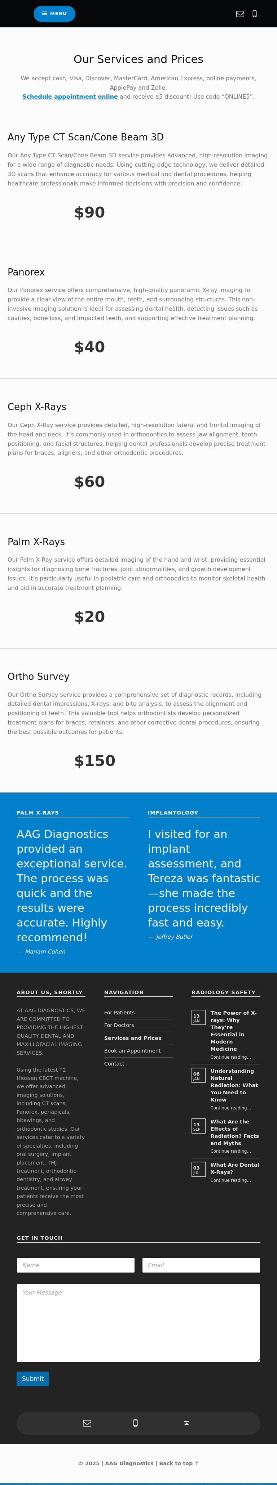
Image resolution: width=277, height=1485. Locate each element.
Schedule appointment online (70, 98)
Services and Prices (133, 1040)
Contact (114, 1065)
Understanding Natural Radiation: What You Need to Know (234, 1087)
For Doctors (119, 1027)
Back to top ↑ (179, 1465)
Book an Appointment (132, 1053)
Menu (58, 14)
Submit (33, 1380)
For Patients (119, 1014)
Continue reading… (231, 1059)
